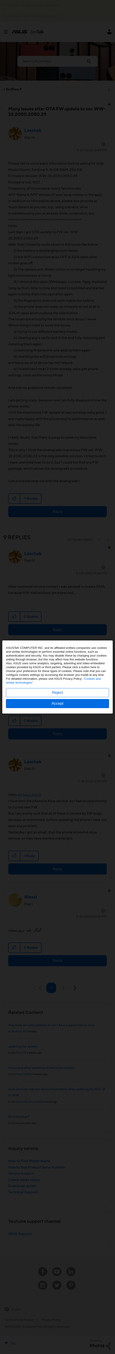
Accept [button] (57, 703)
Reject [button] (57, 692)
